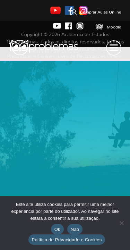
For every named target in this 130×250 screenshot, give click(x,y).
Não (75, 229)
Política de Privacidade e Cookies (67, 239)
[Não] (121, 222)
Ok (57, 229)
